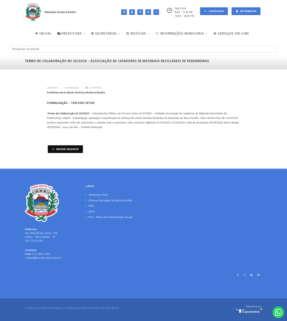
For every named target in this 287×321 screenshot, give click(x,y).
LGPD (91, 211)
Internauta (246, 11)
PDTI (91, 206)
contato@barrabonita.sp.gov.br (43, 257)
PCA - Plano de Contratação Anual (110, 217)
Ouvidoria (214, 11)
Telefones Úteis (98, 194)
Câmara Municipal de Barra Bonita (110, 200)
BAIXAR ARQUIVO (65, 149)
